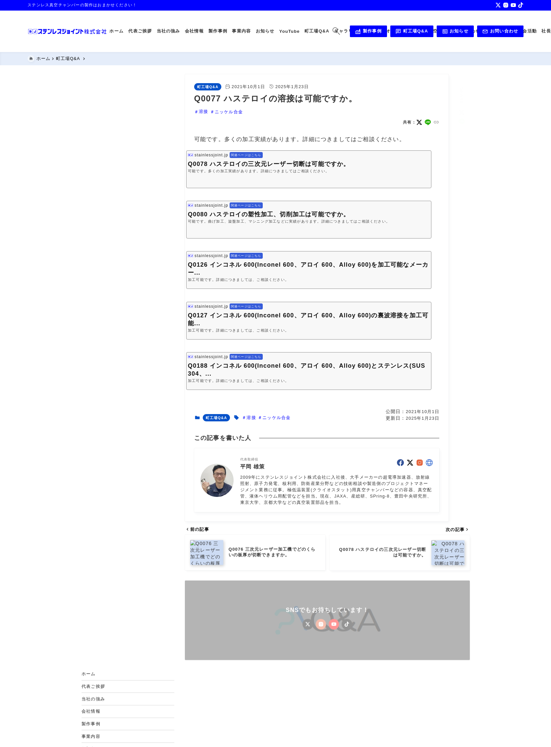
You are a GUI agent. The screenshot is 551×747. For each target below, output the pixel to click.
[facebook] (400, 462)
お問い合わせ (500, 31)
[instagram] (506, 5)
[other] (429, 462)
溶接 (203, 111)
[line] (427, 123)
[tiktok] (520, 5)
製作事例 (368, 31)
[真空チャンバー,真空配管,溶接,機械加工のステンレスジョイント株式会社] (67, 31)
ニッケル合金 (228, 111)
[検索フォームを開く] (336, 31)
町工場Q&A (411, 31)
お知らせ (455, 31)
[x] (498, 5)
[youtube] (513, 5)
